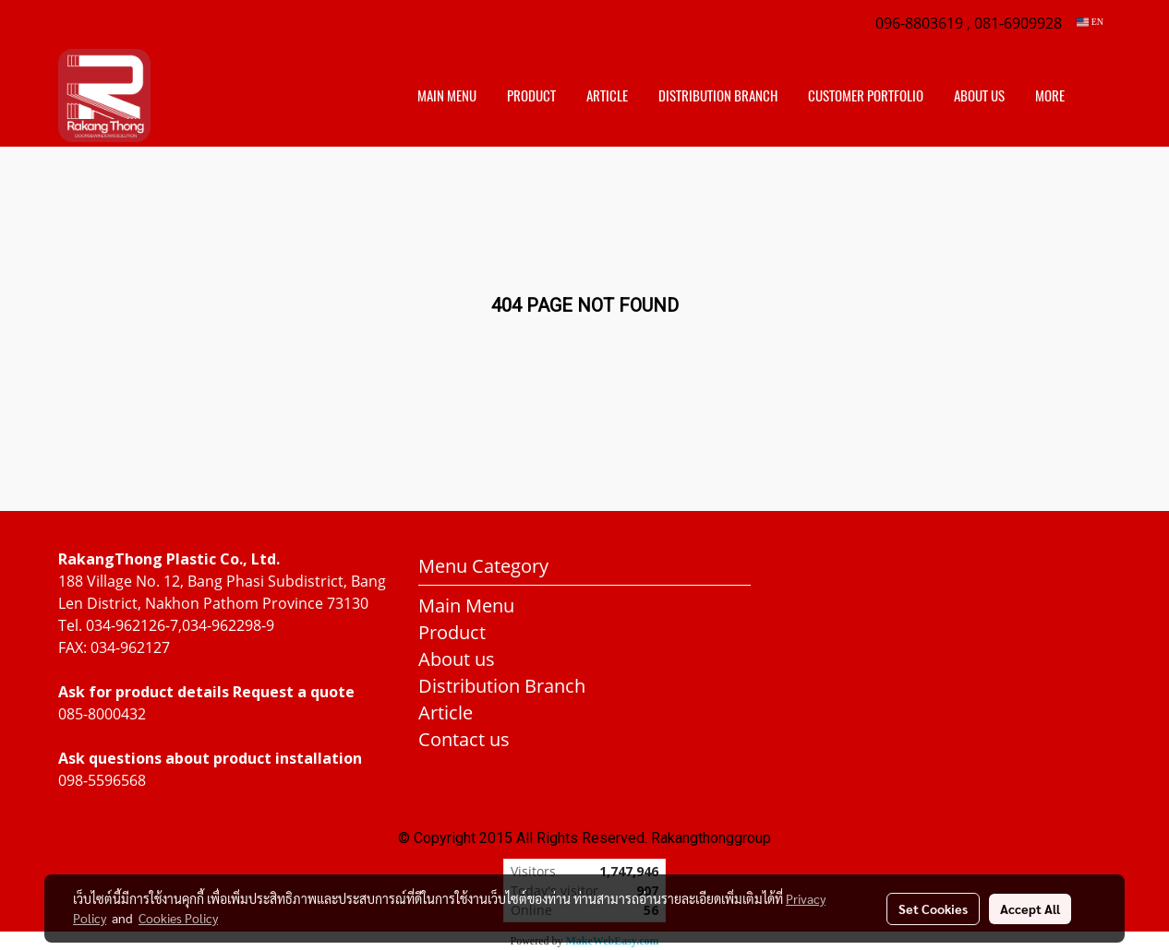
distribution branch (717, 96)
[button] (1096, 96)
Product (531, 96)
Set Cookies (933, 908)
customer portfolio (865, 96)
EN (1090, 22)
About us (979, 96)
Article (607, 96)
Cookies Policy (178, 917)
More (1050, 96)
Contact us (464, 739)
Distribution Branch (501, 685)
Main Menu (446, 96)
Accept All (1030, 908)
